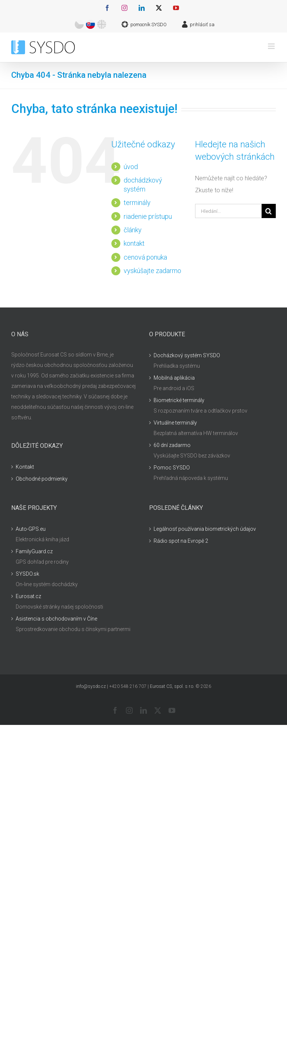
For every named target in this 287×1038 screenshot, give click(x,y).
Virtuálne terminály (175, 423)
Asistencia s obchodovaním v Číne (56, 619)
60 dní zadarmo (172, 445)
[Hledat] (269, 211)
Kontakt (25, 467)
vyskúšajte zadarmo (152, 271)
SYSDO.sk (27, 574)
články (133, 230)
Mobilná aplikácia (174, 378)
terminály (137, 202)
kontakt (134, 243)
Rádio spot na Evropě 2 (181, 541)
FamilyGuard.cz (34, 551)
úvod (131, 167)
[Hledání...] (228, 211)
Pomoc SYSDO (172, 468)
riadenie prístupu (148, 216)
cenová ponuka (145, 257)
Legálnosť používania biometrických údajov (205, 529)
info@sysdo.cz (91, 686)
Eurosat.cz (28, 596)
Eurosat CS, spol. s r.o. (172, 686)
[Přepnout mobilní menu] (272, 46)
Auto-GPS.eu (31, 529)
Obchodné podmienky (42, 479)
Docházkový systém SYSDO (187, 355)
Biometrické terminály (179, 400)
